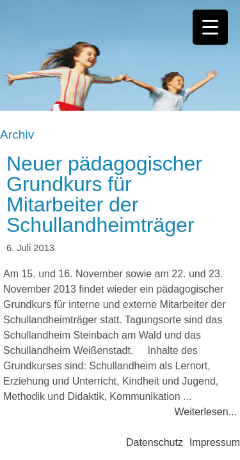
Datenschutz (154, 442)
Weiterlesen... (205, 411)
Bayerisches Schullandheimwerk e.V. (120, 55)
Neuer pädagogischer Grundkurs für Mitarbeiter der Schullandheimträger (104, 194)
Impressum (214, 442)
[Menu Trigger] (210, 27)
